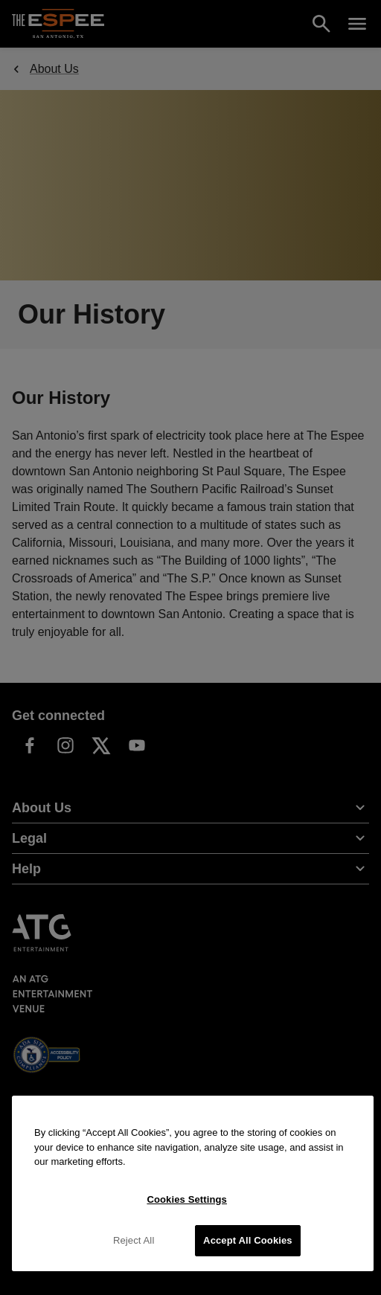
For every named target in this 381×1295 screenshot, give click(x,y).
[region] (193, 1183)
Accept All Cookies (247, 1240)
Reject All (134, 1240)
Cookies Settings (187, 1199)
